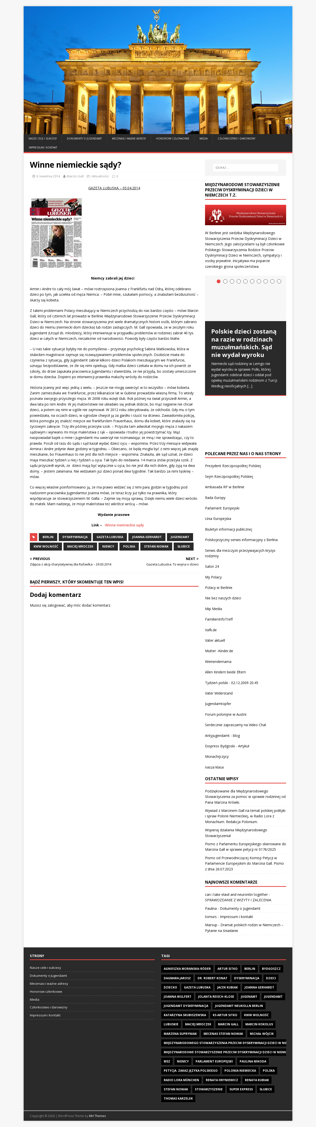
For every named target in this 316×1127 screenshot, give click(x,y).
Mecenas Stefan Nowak (223, 1034)
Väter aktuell (215, 640)
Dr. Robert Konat (212, 978)
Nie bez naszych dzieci (223, 598)
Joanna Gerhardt (147, 537)
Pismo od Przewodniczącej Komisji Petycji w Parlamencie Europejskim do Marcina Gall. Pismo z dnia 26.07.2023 (244, 863)
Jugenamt (249, 996)
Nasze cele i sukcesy (43, 138)
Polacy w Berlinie (218, 587)
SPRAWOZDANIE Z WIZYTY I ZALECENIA (238, 900)
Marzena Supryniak (180, 1034)
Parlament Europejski (222, 508)
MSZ (167, 1061)
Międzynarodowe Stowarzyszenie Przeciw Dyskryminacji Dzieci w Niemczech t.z (232, 1052)
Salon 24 (212, 566)
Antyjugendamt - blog (222, 735)
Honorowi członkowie (172, 138)
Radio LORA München (181, 1080)
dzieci (271, 978)
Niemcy (108, 546)
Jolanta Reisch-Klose (216, 996)
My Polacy (213, 577)
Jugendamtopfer (218, 703)
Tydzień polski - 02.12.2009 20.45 (231, 682)
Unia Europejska (218, 518)
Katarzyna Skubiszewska (185, 1015)
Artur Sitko (227, 969)
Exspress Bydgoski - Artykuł (227, 746)
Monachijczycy (217, 756)
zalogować (56, 605)
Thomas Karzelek (178, 1098)
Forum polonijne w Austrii (225, 714)
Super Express (241, 1089)
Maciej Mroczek (80, 546)
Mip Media (213, 608)
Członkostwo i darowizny (236, 138)
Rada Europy (215, 497)
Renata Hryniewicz (222, 1080)
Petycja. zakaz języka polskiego (191, 1070)
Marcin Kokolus (259, 1024)
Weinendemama (218, 661)
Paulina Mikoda (253, 1061)
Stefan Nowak (156, 546)
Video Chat (257, 724)
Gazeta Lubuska (110, 537)
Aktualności (100, 176)
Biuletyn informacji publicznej (228, 529)
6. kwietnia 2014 (48, 176)
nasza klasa (214, 767)
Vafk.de (211, 630)
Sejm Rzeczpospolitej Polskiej (229, 476)
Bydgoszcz (271, 969)
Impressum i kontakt (43, 147)
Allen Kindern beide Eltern (225, 672)
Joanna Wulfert (177, 996)
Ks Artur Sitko (225, 1015)
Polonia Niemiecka (240, 1070)
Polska (129, 546)
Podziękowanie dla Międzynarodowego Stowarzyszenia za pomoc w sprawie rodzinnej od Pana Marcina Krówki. (245, 797)
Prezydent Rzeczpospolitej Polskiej (233, 465)
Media (204, 138)
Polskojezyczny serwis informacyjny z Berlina (241, 539)
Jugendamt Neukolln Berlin (239, 1006)
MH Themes (97, 1116)
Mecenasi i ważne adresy (129, 138)
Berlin (48, 537)
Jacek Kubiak (227, 987)
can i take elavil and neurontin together (236, 894)
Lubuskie (171, 1024)
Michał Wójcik (262, 1034)
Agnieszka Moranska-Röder (187, 969)
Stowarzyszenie (209, 1089)
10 (279, 281)
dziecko (170, 987)
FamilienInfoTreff (219, 619)
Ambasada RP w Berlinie (224, 487)
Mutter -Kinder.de (219, 650)
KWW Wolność (46, 546)
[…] (249, 386)
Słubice (183, 546)
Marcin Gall (75, 176)
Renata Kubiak (257, 1080)
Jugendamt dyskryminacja (186, 1006)
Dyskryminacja (75, 537)
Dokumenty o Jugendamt (84, 138)
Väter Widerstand (219, 693)
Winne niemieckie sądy (124, 525)
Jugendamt (180, 537)
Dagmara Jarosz (177, 978)
